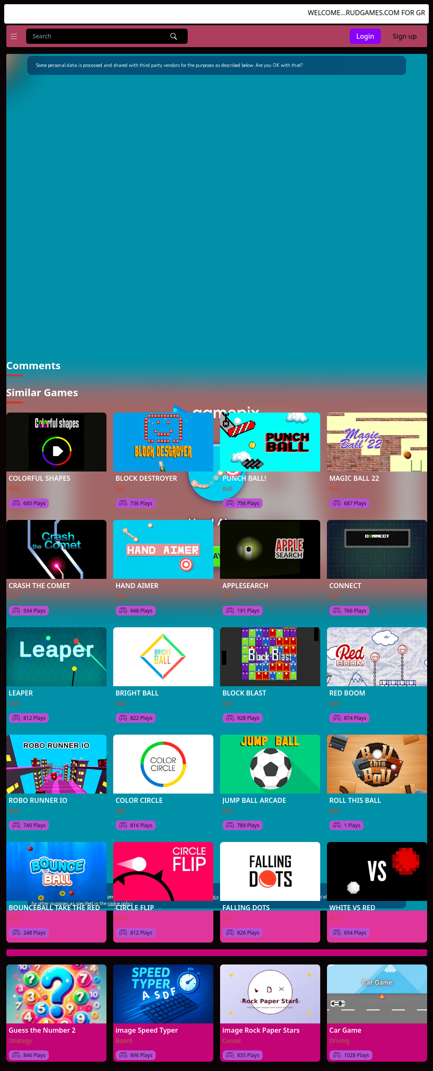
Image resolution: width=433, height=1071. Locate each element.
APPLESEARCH (245, 578)
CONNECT (345, 578)
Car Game (345, 1023)
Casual (232, 1034)
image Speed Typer (147, 1023)
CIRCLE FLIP (135, 901)
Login (365, 36)
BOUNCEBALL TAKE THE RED (54, 901)
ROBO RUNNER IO (38, 793)
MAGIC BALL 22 (354, 471)
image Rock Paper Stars (261, 1023)
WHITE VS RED (352, 901)
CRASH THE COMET (39, 578)
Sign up (405, 36)
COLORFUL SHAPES (39, 471)
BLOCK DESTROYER (146, 471)
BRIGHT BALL (137, 686)
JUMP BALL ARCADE (254, 793)
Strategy (20, 1034)
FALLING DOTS (246, 901)
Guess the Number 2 (42, 1023)
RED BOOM (347, 686)
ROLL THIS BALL (355, 793)
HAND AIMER (137, 578)
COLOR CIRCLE (139, 793)
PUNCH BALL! (244, 471)
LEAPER (21, 686)
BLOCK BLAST (244, 686)
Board (124, 1034)
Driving (339, 1034)
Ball (14, 482)
